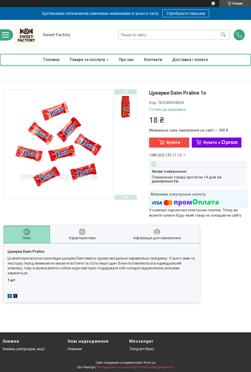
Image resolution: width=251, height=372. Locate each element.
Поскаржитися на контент (115, 367)
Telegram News (141, 349)
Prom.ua (149, 362)
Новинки (75, 349)
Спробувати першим (185, 13)
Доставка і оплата (190, 59)
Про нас (126, 59)
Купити (173, 142)
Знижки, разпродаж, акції (24, 349)
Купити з (220, 142)
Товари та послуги (87, 59)
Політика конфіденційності (155, 367)
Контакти (153, 59)
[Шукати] (223, 35)
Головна (51, 59)
